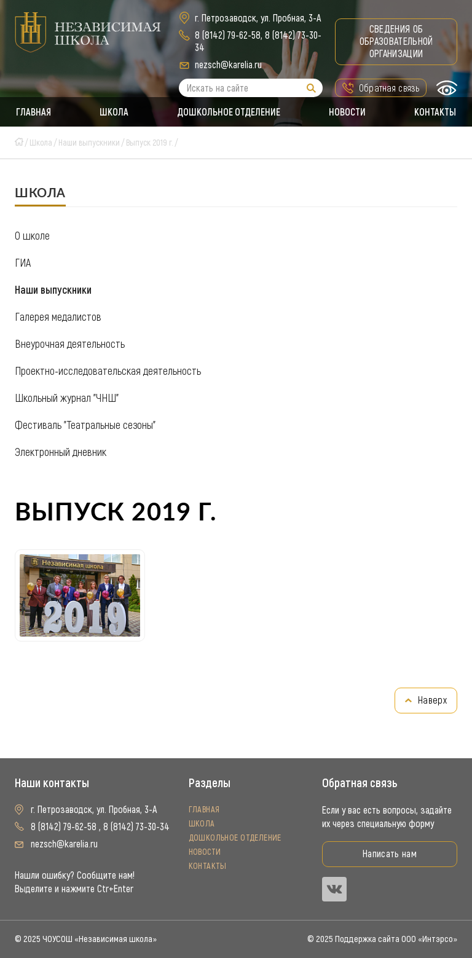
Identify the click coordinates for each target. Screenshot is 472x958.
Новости (347, 112)
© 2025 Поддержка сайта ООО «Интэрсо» (382, 938)
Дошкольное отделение (228, 112)
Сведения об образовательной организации (396, 41)
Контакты (436, 112)
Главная (32, 112)
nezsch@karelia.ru (228, 65)
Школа (113, 112)
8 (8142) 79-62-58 (228, 35)
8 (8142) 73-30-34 (136, 827)
